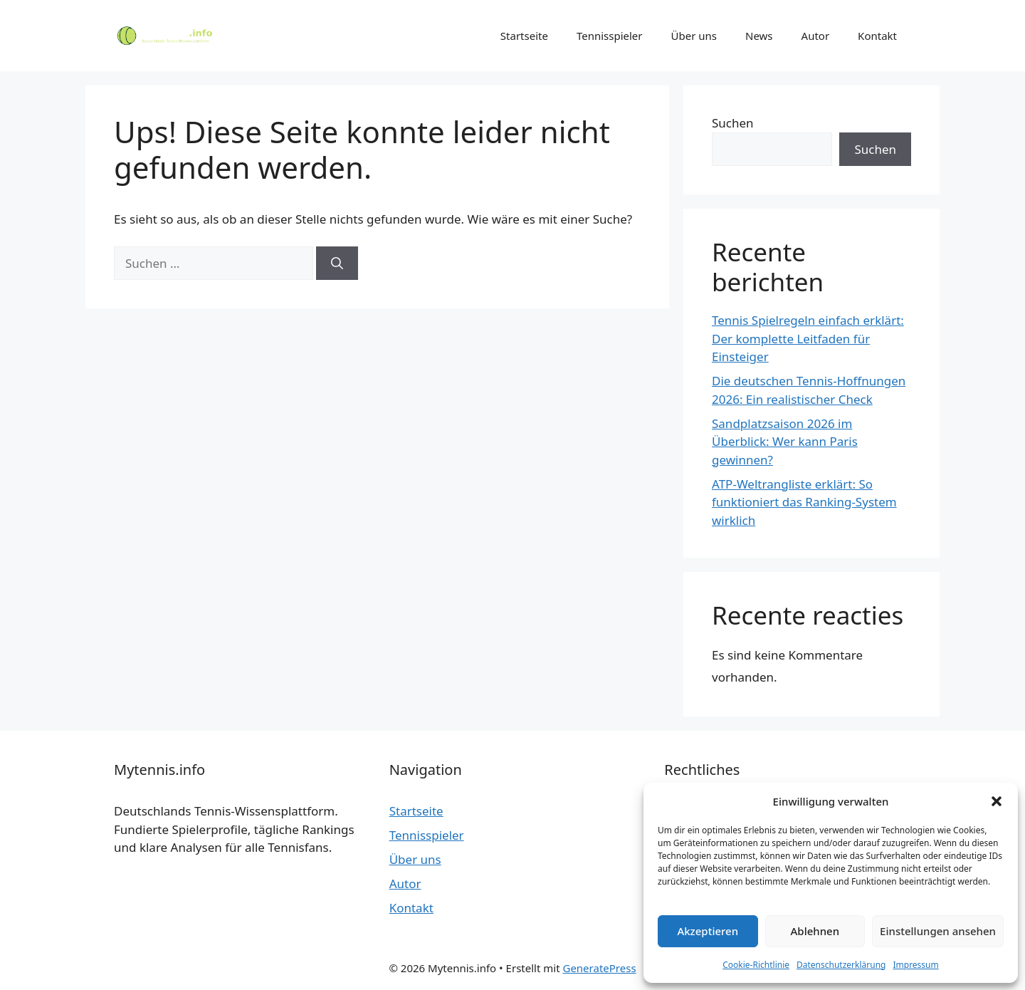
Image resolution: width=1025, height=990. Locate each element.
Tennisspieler (610, 35)
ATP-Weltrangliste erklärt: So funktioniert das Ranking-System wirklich (804, 502)
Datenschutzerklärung (841, 965)
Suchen (733, 123)
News (759, 35)
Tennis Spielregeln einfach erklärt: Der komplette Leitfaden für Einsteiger (808, 338)
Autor (815, 35)
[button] (996, 801)
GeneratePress (599, 968)
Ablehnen (815, 931)
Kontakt (877, 35)
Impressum (915, 965)
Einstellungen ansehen (938, 931)
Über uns (694, 35)
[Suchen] (337, 263)
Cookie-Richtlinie (755, 965)
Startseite (524, 35)
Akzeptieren (707, 931)
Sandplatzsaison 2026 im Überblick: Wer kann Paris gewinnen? (785, 441)
